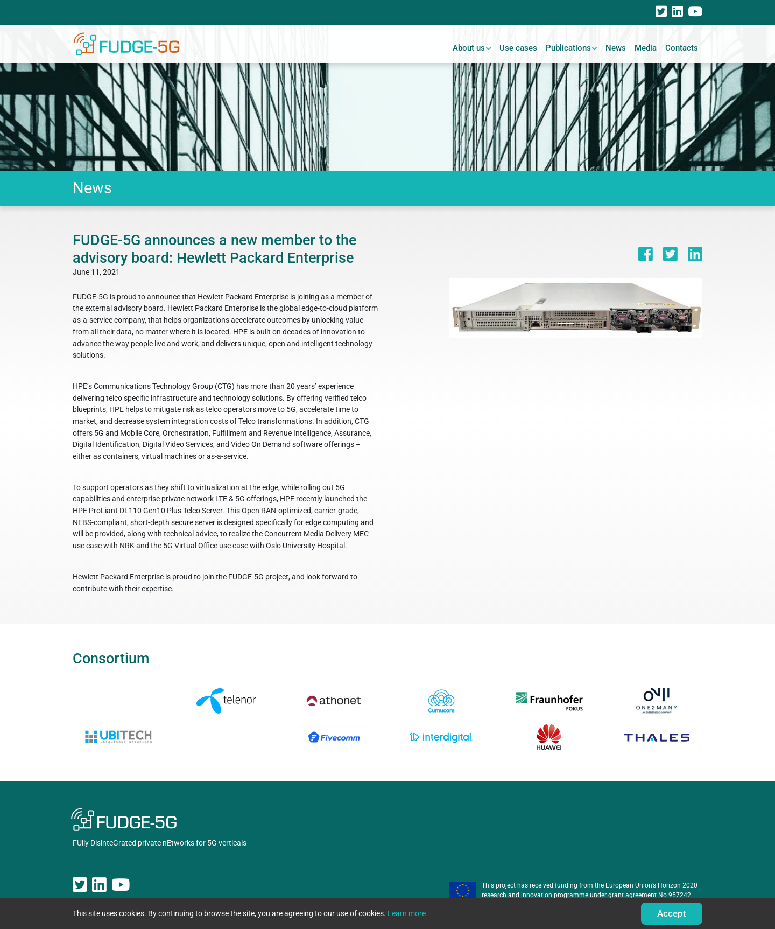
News (615, 48)
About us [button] (469, 48)
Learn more (407, 913)
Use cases (518, 48)
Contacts (681, 48)
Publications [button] (568, 48)
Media (646, 48)
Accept (671, 913)
